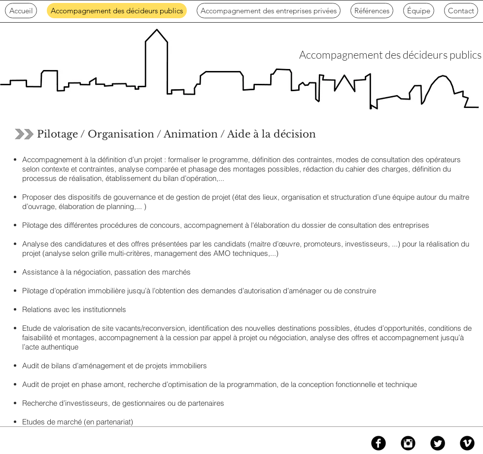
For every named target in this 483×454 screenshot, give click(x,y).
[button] (269, 10)
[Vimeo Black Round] (467, 443)
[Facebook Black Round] (378, 443)
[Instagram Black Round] (408, 443)
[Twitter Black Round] (437, 443)
